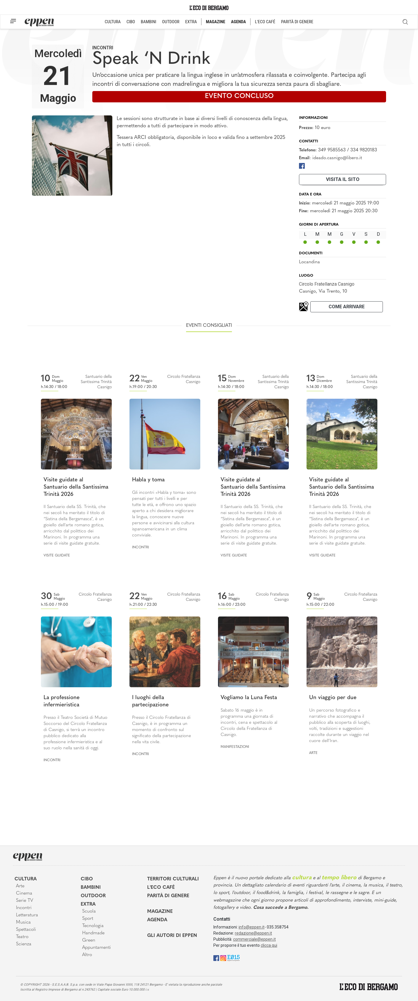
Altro (87, 955)
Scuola (89, 911)
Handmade (93, 933)
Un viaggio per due (332, 698)
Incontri (102, 47)
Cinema (24, 893)
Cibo (87, 879)
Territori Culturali (173, 879)
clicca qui (269, 945)
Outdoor (93, 896)
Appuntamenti (96, 947)
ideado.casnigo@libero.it (337, 158)
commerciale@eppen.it (254, 939)
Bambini (91, 887)
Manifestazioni (235, 747)
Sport (87, 918)
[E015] (233, 957)
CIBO (131, 21)
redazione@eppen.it (253, 933)
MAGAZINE (215, 21)
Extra (88, 904)
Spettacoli (26, 929)
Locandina (309, 262)
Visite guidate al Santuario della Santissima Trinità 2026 (76, 487)
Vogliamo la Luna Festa (249, 698)
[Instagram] (223, 957)
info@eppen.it (251, 927)
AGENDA (238, 21)
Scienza (23, 944)
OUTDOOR (170, 21)
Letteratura (27, 915)
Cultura (26, 879)
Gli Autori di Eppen (172, 935)
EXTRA (191, 21)
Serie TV (24, 900)
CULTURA (113, 21)
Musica (23, 922)
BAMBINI (148, 21)
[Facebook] (302, 165)
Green (88, 940)
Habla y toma (148, 480)
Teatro (22, 937)
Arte (313, 753)
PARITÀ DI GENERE (297, 21)
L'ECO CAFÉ (265, 21)
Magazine (160, 911)
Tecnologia (93, 926)
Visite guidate (57, 555)
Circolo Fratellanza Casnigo (326, 284)
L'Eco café (161, 887)
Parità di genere (168, 896)
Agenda (157, 920)
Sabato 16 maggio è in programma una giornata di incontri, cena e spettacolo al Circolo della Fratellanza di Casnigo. (249, 722)
